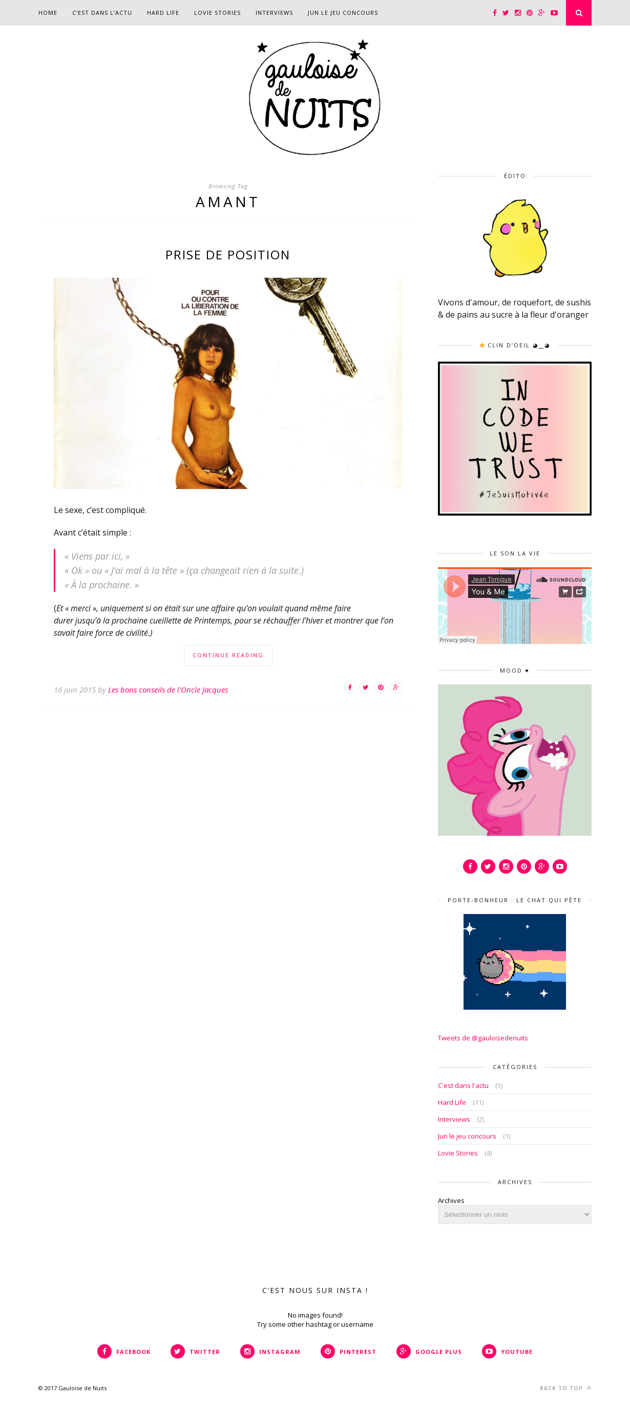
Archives (451, 1200)
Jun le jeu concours (343, 12)
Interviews (274, 12)
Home (47, 12)
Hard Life (163, 12)
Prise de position (227, 254)
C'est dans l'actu (463, 1085)
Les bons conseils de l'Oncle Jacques (168, 689)
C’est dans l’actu (102, 12)
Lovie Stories (217, 12)
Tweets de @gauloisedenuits (483, 1037)
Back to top (566, 1388)
